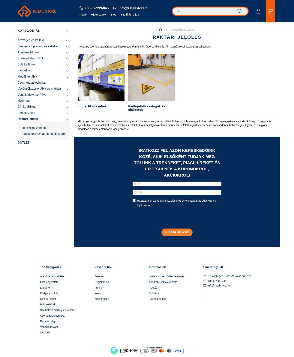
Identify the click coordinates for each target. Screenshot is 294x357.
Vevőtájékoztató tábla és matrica (39, 88)
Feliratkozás (177, 232)
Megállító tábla (27, 76)
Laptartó (45, 287)
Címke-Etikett (27, 106)
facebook (204, 296)
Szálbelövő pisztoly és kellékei (38, 46)
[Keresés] (210, 11)
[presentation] (161, 218)
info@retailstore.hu (219, 285)
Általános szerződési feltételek (166, 276)
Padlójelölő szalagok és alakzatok (43, 133)
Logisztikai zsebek (33, 127)
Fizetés (153, 287)
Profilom (99, 287)
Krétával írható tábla (31, 58)
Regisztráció (101, 282)
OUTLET (23, 142)
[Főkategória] (160, 29)
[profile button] (258, 11)
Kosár (97, 293)
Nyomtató (24, 100)
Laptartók (24, 70)
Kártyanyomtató (49, 293)
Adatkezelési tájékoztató (163, 282)
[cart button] (270, 11)
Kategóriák (29, 30)
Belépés (99, 276)
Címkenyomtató (49, 282)
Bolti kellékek (26, 64)
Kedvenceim (101, 298)
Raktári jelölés (28, 118)
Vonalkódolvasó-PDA (32, 94)
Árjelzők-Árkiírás (28, 52)
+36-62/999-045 (217, 280)
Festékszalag (26, 112)
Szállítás (154, 293)
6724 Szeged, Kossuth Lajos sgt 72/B (230, 276)
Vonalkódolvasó (49, 326)
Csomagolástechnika (32, 82)
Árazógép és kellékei (31, 40)
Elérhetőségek (157, 298)
